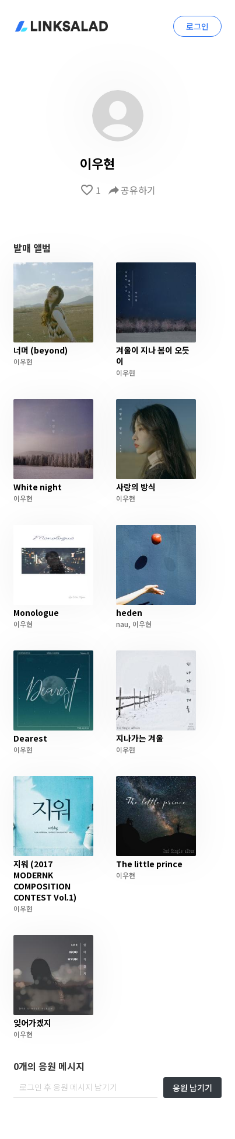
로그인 (197, 26)
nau (122, 624)
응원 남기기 (192, 1087)
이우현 (23, 361)
